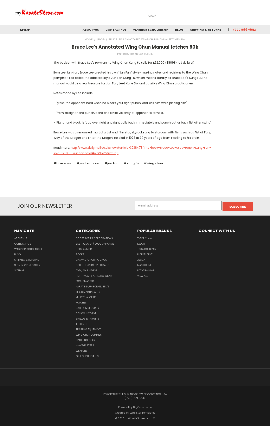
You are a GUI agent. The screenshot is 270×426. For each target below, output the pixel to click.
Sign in (19, 264)
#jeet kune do (88, 163)
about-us (91, 30)
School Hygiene (86, 312)
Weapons (82, 349)
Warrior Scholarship (150, 30)
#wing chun (153, 163)
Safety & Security (87, 306)
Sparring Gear (85, 339)
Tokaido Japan (146, 248)
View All (142, 274)
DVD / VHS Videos (86, 269)
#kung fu (131, 163)
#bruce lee (62, 163)
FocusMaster (85, 280)
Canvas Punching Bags (91, 258)
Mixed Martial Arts (88, 290)
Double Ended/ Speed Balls (92, 264)
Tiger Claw (144, 237)
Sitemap (19, 269)
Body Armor (84, 248)
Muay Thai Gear (86, 296)
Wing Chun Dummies (89, 333)
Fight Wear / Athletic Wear (94, 274)
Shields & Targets (87, 317)
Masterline (144, 264)
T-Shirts (81, 322)
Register (34, 264)
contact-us (116, 30)
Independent (145, 253)
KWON (141, 242)
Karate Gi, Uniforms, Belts (93, 285)
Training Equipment (88, 328)
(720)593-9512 (244, 30)
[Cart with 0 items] (255, 13)
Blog (179, 30)
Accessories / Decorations (94, 237)
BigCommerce (142, 406)
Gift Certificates (87, 355)
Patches (81, 301)
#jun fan (111, 163)
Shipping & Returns (205, 30)
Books (80, 253)
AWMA (141, 258)
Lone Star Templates (142, 411)
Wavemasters (85, 344)
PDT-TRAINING (145, 269)
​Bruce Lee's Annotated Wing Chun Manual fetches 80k (135, 47)
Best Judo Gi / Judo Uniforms (95, 242)
